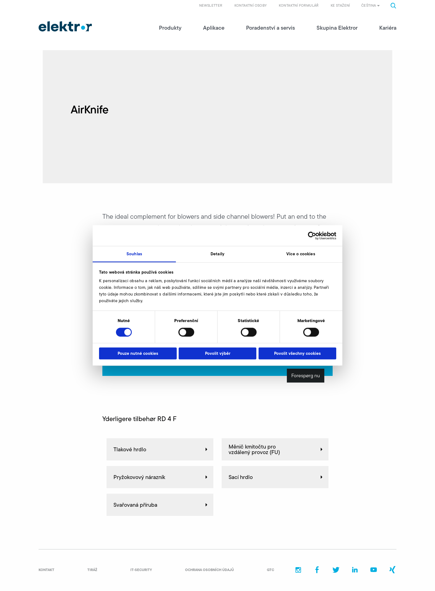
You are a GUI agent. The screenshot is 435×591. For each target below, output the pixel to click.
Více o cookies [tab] (300, 254)
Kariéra (387, 28)
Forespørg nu (305, 375)
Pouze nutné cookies (138, 353)
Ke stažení (340, 5)
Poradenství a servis (270, 28)
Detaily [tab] (217, 254)
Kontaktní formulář (299, 5)
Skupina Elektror (337, 28)
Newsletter (210, 5)
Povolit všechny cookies (297, 353)
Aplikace (213, 28)
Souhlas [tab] (134, 254)
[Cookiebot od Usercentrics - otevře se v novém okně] (312, 235)
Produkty (170, 28)
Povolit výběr (217, 353)
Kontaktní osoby (250, 5)
